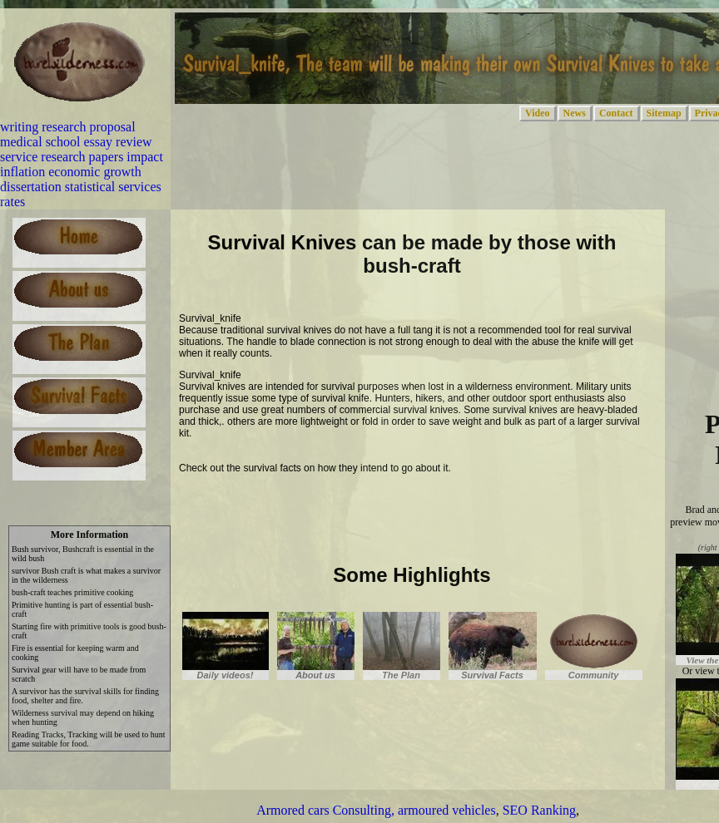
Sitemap (664, 113)
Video (537, 113)
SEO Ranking (539, 810)
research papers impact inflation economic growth (81, 164)
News (574, 113)
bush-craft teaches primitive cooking (72, 592)
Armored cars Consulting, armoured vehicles (375, 810)
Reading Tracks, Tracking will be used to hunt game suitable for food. (88, 739)
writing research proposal (68, 127)
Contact (616, 113)
